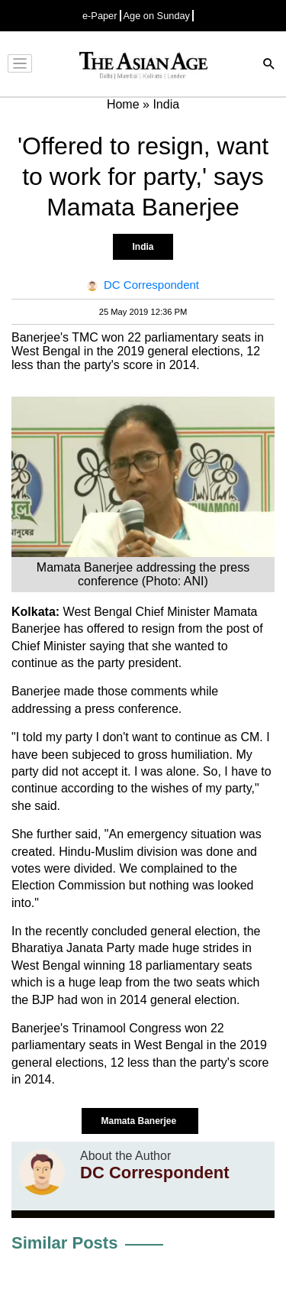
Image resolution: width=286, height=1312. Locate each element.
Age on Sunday (157, 15)
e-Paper (99, 15)
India (142, 246)
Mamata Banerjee (139, 1121)
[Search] (269, 65)
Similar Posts (64, 1242)
